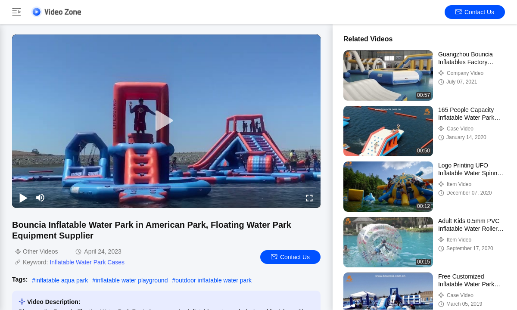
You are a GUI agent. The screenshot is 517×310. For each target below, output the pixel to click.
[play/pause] (23, 197)
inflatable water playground (132, 280)
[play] (166, 121)
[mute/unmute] (40, 197)
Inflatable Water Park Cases (87, 262)
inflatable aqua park (61, 280)
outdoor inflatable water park (213, 280)
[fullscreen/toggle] (309, 197)
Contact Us (474, 12)
